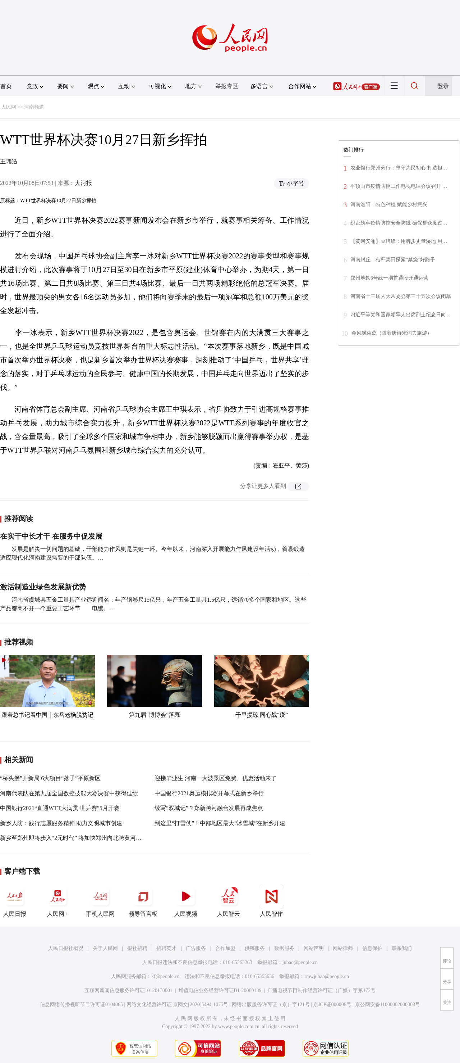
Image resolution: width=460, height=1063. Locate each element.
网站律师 (343, 948)
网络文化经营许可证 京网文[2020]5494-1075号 (177, 1004)
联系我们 (402, 948)
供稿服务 (255, 948)
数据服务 (284, 948)
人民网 (8, 107)
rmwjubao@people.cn (326, 976)
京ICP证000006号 (332, 1004)
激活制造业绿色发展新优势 (43, 587)
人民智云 (228, 900)
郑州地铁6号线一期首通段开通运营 (389, 278)
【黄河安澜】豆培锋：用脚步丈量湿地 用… (398, 241)
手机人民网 (100, 900)
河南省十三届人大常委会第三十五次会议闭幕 (400, 296)
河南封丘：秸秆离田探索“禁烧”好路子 (392, 259)
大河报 (83, 183)
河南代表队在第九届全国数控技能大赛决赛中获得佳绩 (69, 793)
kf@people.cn (165, 976)
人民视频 (185, 900)
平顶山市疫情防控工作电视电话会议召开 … (398, 186)
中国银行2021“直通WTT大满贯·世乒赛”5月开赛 (60, 808)
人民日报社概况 (65, 948)
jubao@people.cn (300, 962)
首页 (6, 86)
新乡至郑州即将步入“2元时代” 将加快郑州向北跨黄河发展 (73, 838)
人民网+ (57, 900)
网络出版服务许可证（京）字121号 (271, 1004)
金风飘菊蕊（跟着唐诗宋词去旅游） (391, 333)
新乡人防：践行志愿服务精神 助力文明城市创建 (61, 823)
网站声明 (314, 948)
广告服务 (196, 948)
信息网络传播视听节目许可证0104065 (81, 1004)
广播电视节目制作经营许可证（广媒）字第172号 (321, 990)
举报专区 (226, 86)
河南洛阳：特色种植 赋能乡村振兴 (388, 204)
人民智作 (271, 900)
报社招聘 (137, 948)
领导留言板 (143, 900)
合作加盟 (225, 948)
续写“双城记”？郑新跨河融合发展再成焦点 (209, 808)
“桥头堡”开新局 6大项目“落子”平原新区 (50, 778)
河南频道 (34, 107)
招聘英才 (166, 948)
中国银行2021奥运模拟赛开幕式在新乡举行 (209, 793)
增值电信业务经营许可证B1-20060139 (220, 990)
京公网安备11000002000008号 (387, 1004)
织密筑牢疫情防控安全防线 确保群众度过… (398, 223)
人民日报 (14, 900)
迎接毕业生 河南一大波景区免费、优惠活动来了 (216, 778)
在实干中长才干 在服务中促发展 (51, 536)
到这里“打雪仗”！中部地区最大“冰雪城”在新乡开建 (220, 823)
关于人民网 (105, 948)
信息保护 (372, 948)
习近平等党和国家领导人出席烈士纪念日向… (400, 314)
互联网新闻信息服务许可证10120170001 (128, 990)
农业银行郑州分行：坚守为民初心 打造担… (398, 168)
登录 (443, 86)
